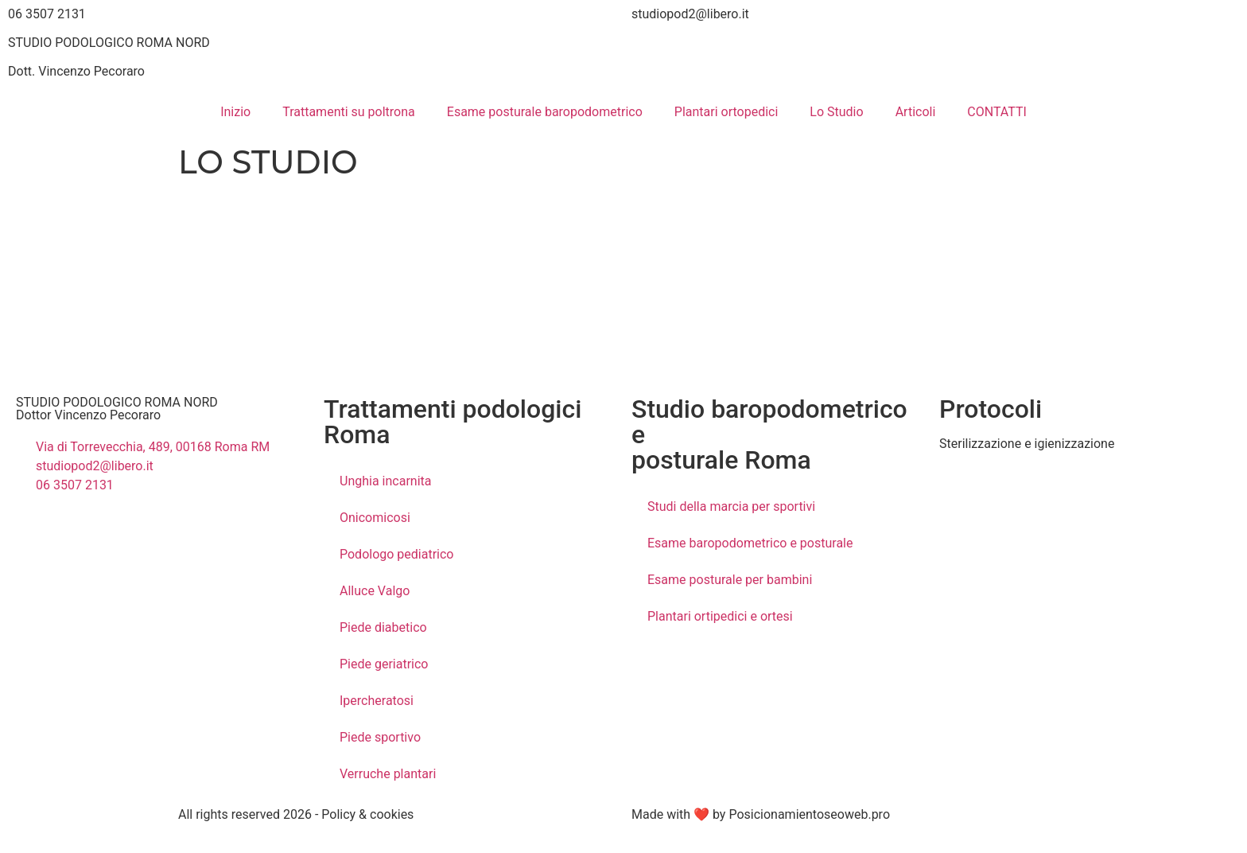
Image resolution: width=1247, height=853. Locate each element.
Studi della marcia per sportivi (731, 506)
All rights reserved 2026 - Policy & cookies (296, 814)
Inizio (235, 111)
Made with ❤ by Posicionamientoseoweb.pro (760, 814)
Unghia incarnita (385, 481)
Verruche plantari (388, 773)
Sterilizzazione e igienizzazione (1026, 443)
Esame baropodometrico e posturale (750, 543)
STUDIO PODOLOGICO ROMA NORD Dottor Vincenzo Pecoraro (117, 409)
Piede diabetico (383, 627)
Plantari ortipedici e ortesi (720, 616)
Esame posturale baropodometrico (545, 111)
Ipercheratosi (377, 700)
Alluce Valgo (375, 590)
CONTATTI (997, 111)
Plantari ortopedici (726, 111)
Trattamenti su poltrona (348, 111)
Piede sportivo (380, 737)
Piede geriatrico (384, 664)
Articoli (915, 111)
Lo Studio (836, 111)
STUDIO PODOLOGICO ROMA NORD (109, 42)
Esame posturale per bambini (729, 579)
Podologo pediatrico (397, 554)
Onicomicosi (375, 517)
